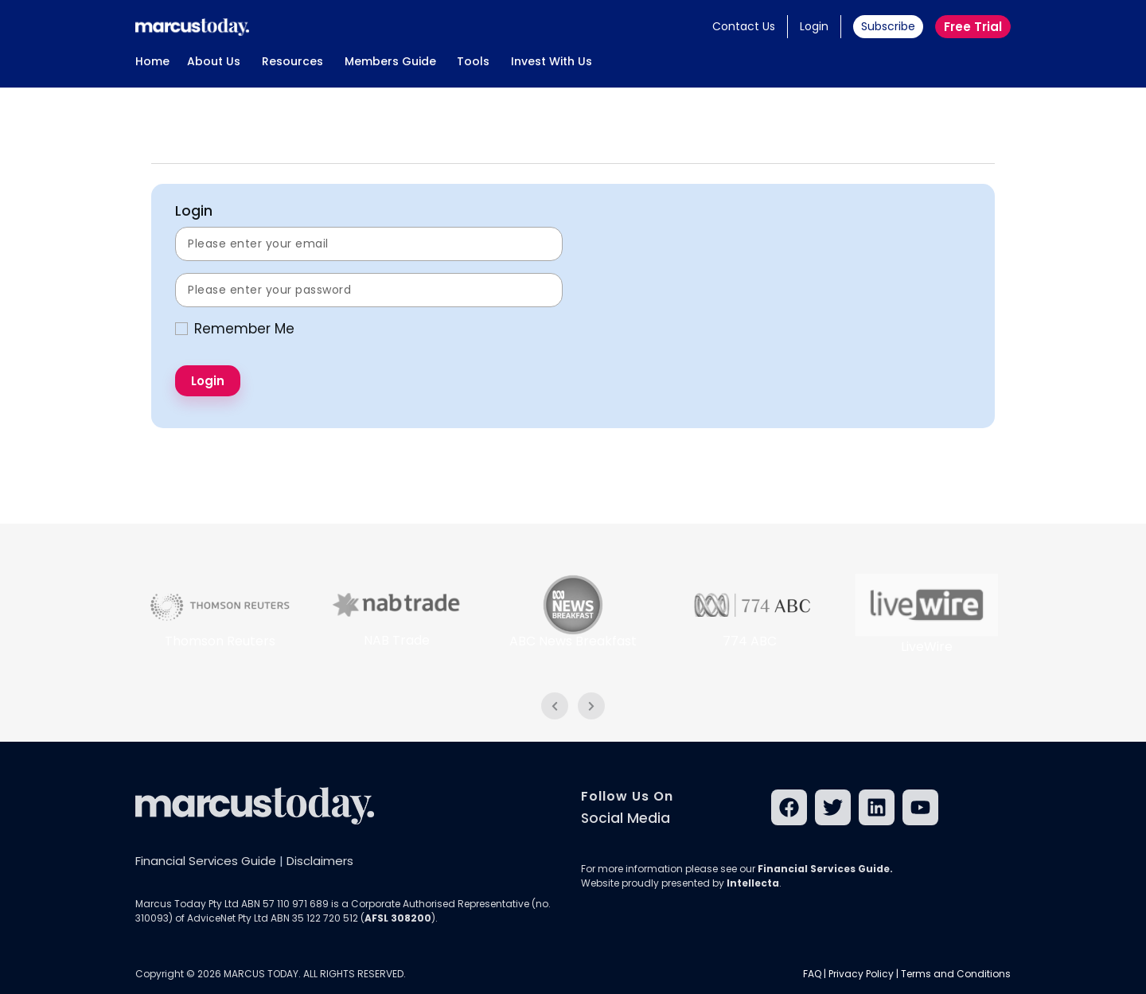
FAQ (812, 973)
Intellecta (753, 883)
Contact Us (743, 26)
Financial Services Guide (205, 860)
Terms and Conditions (956, 973)
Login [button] (814, 26)
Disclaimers (319, 860)
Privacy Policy (861, 973)
